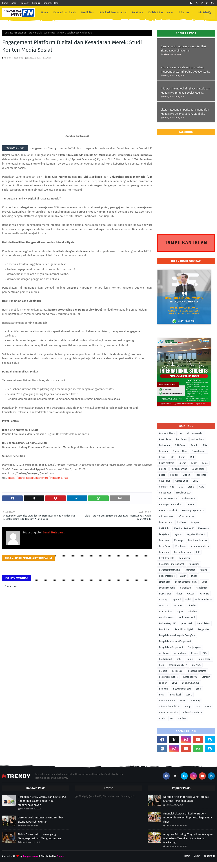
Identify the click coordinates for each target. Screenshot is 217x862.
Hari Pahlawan (189, 498)
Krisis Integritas (167, 576)
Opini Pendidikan (203, 599)
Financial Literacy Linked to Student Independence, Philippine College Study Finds (185, 70)
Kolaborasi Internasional (171, 564)
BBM (205, 445)
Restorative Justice (168, 677)
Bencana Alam (180, 451)
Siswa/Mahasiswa (182, 689)
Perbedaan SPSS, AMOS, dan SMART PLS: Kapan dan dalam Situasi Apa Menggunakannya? (42, 801)
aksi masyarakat (195, 433)
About (14, 3)
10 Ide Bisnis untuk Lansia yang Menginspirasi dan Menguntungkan (39, 836)
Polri (161, 665)
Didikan (163, 469)
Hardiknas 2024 (183, 492)
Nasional (204, 593)
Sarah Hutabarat (14, 57)
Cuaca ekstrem (166, 463)
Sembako (163, 689)
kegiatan (178, 534)
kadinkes (181, 522)
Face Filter (201, 475)
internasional (165, 522)
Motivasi (191, 593)
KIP (198, 552)
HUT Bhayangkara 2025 (193, 510)
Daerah (182, 463)
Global (191, 487)
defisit (194, 463)
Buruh (182, 457)
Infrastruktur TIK (186, 516)
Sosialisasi (175, 694)
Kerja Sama (164, 546)
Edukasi (174, 475)
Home (5, 3)
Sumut (183, 700)
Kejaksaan (164, 540)
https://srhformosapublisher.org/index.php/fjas (38, 477)
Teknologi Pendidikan (169, 706)
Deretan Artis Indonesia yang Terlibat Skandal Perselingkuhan (183, 48)
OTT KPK (178, 605)
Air (181, 433)
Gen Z (195, 481)
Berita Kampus (199, 451)
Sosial (162, 694)
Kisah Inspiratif (166, 558)
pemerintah (186, 623)
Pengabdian (203, 629)
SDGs (174, 683)
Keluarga (178, 540)
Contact (24, 3)
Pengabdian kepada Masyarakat (175, 641)
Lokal (204, 582)
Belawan (163, 451)
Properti (163, 671)
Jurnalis (36, 3)
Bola (172, 457)
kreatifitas (190, 570)
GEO (181, 487)
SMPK (198, 689)
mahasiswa (185, 588)
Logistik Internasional (186, 582)
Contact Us (209, 856)
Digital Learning (179, 469)
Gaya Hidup (164, 481)
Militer (179, 593)
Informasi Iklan (51, 3)
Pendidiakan (203, 623)
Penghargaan (194, 647)
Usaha (162, 718)
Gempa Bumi (181, 481)
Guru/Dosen (165, 492)
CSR (192, 457)
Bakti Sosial (180, 445)
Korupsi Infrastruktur (169, 570)
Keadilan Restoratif (183, 528)
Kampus (195, 522)
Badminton (164, 445)
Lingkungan (164, 582)
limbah (194, 576)
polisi (179, 659)
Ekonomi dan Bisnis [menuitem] (64, 12)
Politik (190, 659)
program (196, 665)
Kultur (183, 576)
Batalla (194, 445)
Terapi (188, 706)
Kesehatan (180, 546)
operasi (177, 599)
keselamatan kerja (200, 546)
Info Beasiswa (166, 516)
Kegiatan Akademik (196, 534)
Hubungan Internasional (171, 504)
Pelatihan (192, 611)
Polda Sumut (165, 659)
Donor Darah (198, 469)
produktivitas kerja (178, 665)
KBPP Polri (164, 528)
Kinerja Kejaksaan (182, 552)
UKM (198, 706)
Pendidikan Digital (184, 629)
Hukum (191, 504)
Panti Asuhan (165, 611)
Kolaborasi (184, 558)
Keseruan (164, 552)
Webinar (182, 718)
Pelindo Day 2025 (167, 623)
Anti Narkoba (197, 439)
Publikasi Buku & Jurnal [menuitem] (113, 12)
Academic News (167, 433)
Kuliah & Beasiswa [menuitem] (159, 12)
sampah (163, 683)
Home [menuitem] (44, 12)
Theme (60, 856)
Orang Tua (164, 605)
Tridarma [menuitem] (184, 12)
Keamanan (203, 528)
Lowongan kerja (167, 588)
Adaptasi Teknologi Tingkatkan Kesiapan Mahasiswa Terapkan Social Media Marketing (185, 91)
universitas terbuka (192, 712)
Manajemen (201, 588)
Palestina (191, 605)
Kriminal (204, 570)
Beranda (9, 33)
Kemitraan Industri (197, 540)
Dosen (162, 475)
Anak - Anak (165, 439)
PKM (204, 653)
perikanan (164, 653)
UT (171, 718)
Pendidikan (164, 629)
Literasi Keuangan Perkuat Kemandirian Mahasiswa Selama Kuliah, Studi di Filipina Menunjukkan (185, 112)
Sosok (189, 694)
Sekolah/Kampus (190, 683)
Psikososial (177, 671)
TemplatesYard (31, 856)
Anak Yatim (181, 439)
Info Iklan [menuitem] (203, 12)
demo (205, 463)
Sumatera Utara (167, 700)
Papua (180, 611)
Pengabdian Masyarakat (171, 647)
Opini (188, 599)
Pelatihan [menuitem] (137, 12)
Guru (201, 487)
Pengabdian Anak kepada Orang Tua (177, 635)
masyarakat (165, 593)
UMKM (208, 706)
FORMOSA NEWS (15, 148)
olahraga (163, 599)
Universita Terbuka (168, 712)
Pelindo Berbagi (187, 617)
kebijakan (164, 534)
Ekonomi (187, 475)
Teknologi (195, 700)
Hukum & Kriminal (168, 510)
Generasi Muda (166, 487)
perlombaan (180, 653)
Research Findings (197, 671)
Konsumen (194, 564)
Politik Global (204, 659)
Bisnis (162, 457)
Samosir (206, 677)
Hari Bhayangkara (168, 498)
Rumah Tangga (190, 677)
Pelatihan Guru (166, 617)
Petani (194, 653)
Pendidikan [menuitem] (87, 12)
